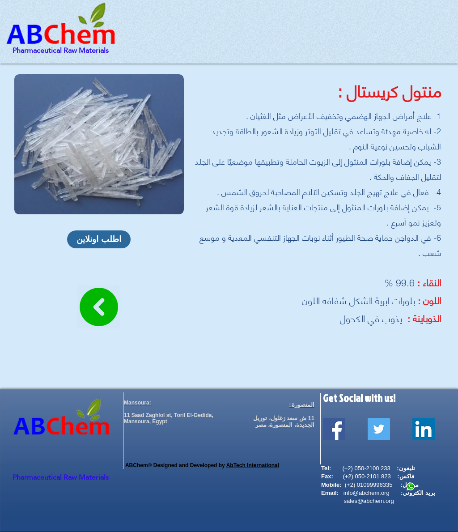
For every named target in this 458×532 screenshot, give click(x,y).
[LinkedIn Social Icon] (423, 429)
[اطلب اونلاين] (99, 239)
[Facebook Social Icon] (334, 429)
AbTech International (252, 465)
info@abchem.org (367, 492)
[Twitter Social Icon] (379, 429)
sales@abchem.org (369, 501)
